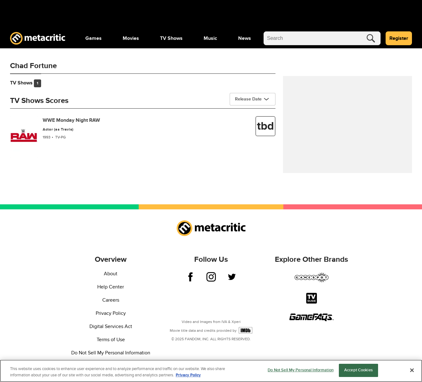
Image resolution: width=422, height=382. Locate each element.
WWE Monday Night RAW (71, 120)
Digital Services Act (110, 326)
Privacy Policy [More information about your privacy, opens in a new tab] (188, 375)
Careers (110, 300)
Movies (131, 38)
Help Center (110, 287)
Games (93, 38)
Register (398, 38)
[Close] (412, 370)
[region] (211, 371)
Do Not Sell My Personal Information (110, 353)
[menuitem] (93, 38)
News (244, 38)
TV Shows (171, 38)
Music (210, 38)
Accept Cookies (358, 370)
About (110, 274)
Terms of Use (111, 339)
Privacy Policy (111, 313)
